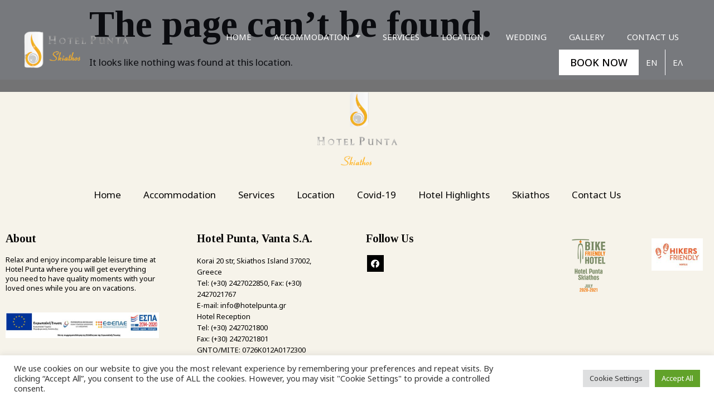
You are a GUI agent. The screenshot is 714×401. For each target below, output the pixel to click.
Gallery (587, 36)
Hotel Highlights (454, 194)
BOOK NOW (599, 62)
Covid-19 (376, 194)
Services (401, 36)
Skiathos (530, 194)
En (652, 62)
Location (463, 36)
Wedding (526, 36)
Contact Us (653, 36)
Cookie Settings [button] (616, 378)
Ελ (678, 62)
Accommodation (317, 36)
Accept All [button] (677, 378)
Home (239, 36)
